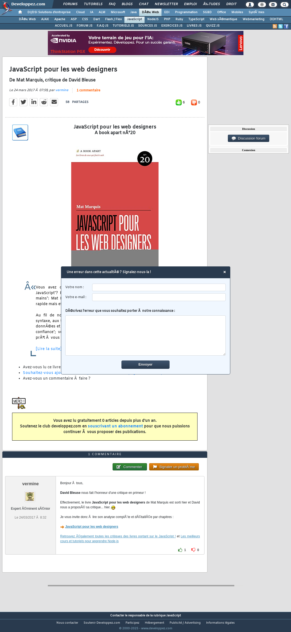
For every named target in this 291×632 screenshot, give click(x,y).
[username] (159, 287)
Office (221, 12)
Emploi (190, 4)
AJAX (45, 19)
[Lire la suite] (49, 352)
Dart (96, 19)
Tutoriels (93, 4)
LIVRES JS (194, 26)
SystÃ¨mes (256, 12)
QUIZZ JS (213, 26)
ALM (102, 12)
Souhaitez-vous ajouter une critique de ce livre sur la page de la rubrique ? (96, 376)
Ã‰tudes (211, 4)
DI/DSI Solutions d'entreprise (49, 12)
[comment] (145, 335)
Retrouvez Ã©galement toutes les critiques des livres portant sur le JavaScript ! (118, 546)
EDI (167, 12)
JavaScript (134, 19)
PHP (167, 19)
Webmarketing (253, 19)
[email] (159, 297)
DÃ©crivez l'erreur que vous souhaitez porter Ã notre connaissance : (145, 332)
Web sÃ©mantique (223, 19)
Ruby (179, 19)
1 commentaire (88, 94)
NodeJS (153, 19)
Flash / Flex (113, 19)
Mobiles (237, 12)
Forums (70, 4)
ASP (74, 19)
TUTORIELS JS (123, 26)
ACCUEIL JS (63, 26)
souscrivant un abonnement (115, 429)
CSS (85, 19)
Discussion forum (248, 138)
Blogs (127, 4)
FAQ (112, 4)
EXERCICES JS (171, 26)
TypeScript (196, 19)
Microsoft (118, 12)
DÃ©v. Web (150, 12)
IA (91, 12)
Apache (59, 19)
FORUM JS (84, 26)
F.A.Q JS (102, 26)
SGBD (207, 12)
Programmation (186, 12)
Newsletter (166, 4)
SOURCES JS (147, 26)
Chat (143, 4)
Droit (231, 4)
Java (133, 12)
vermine (61, 93)
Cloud (80, 12)
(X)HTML (276, 19)
